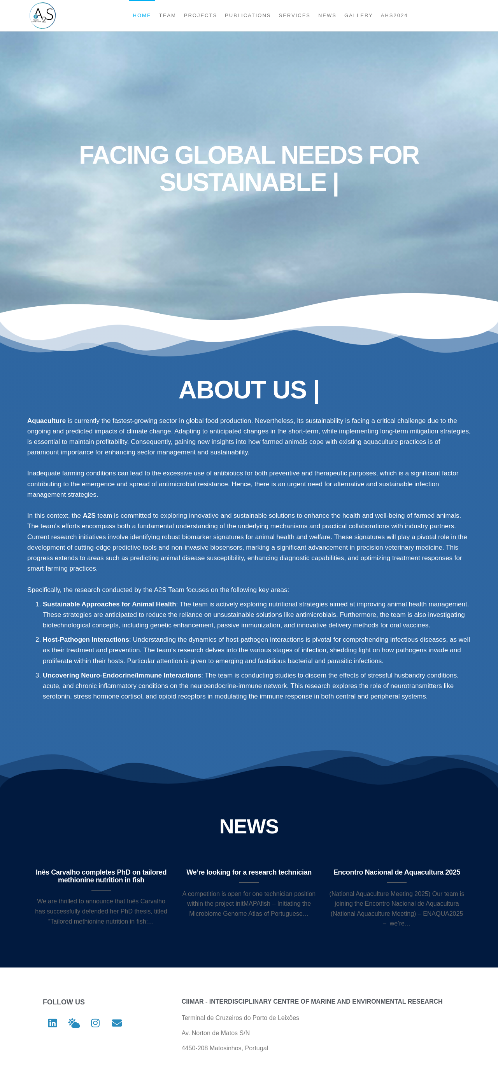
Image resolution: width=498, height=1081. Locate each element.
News (327, 15)
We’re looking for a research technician (249, 872)
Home (142, 15)
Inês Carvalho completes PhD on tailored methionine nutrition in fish (101, 876)
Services (294, 15)
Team (167, 15)
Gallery (358, 15)
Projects (200, 15)
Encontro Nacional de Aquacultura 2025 (396, 872)
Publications (248, 15)
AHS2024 (394, 15)
